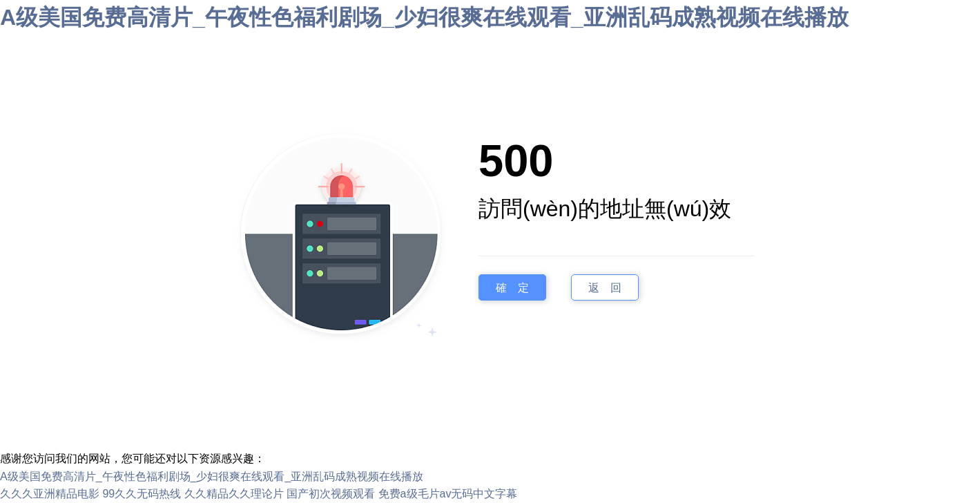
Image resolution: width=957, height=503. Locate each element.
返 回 (604, 287)
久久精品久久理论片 (234, 494)
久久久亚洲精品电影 (49, 494)
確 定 (512, 287)
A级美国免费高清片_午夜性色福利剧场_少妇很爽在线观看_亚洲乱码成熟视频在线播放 (424, 17)
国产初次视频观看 (331, 494)
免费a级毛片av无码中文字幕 (448, 494)
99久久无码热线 (141, 494)
